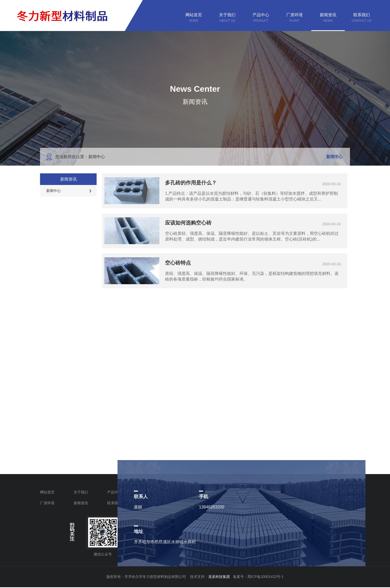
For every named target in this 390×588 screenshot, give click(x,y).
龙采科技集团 (220, 577)
